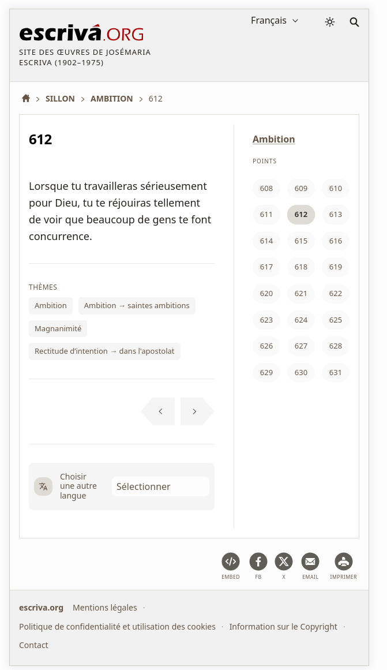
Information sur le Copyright (283, 625)
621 (301, 293)
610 (335, 188)
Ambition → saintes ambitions (137, 305)
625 (335, 320)
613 (335, 214)
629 (266, 372)
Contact (33, 644)
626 (266, 345)
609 (301, 188)
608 (266, 188)
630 (301, 372)
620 (266, 293)
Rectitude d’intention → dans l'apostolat (105, 351)
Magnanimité (58, 328)
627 (301, 345)
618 (301, 266)
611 (266, 214)
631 (335, 372)
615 (301, 240)
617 (266, 266)
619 (335, 266)
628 (335, 345)
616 (335, 240)
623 (266, 320)
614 (266, 240)
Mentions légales (105, 607)
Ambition (51, 305)
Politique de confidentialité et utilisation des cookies (117, 625)
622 (335, 293)
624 (301, 320)
